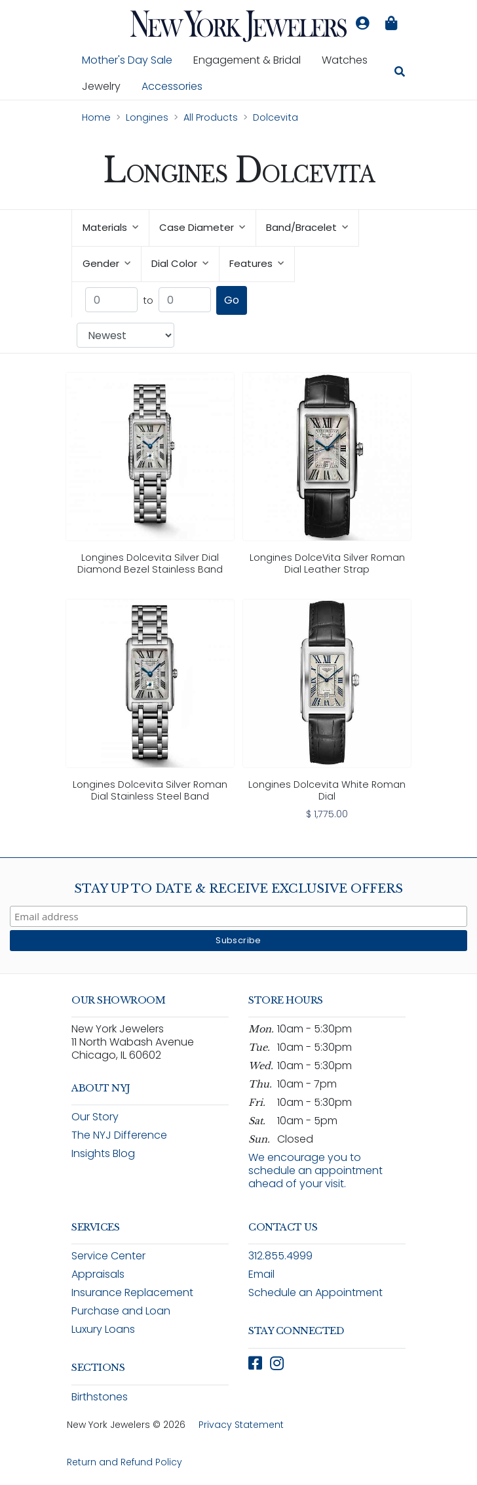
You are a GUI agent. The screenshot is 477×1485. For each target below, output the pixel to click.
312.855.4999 (280, 1255)
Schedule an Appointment (315, 1292)
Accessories (172, 86)
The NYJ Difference (119, 1135)
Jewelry (106, 86)
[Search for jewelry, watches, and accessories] (399, 73)
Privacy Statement (241, 1424)
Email (261, 1274)
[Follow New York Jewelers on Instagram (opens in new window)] (277, 1363)
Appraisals (97, 1274)
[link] (150, 476)
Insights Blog (103, 1153)
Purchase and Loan (120, 1310)
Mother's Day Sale (127, 60)
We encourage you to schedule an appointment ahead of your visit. (315, 1170)
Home (96, 117)
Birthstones (99, 1396)
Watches (350, 60)
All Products (210, 117)
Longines (147, 117)
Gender (106, 263)
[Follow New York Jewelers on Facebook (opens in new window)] (255, 1363)
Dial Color (179, 263)
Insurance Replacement (132, 1292)
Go (231, 300)
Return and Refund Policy (124, 1462)
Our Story (95, 1116)
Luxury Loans (103, 1329)
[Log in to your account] (362, 23)
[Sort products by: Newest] (125, 335)
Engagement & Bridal (252, 60)
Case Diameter (202, 227)
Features (256, 263)
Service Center (108, 1255)
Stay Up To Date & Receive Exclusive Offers (238, 889)
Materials (110, 227)
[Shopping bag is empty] (391, 23)
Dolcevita (275, 117)
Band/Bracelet (307, 227)
